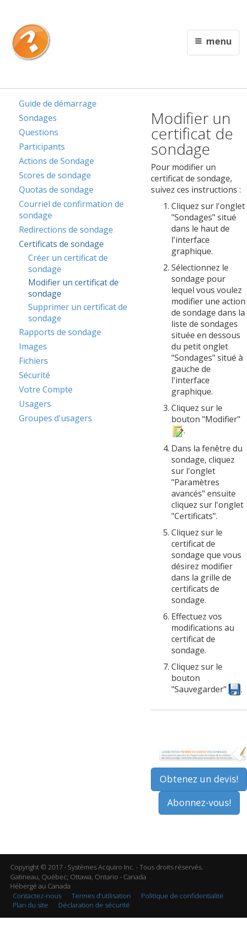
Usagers (35, 403)
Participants (42, 146)
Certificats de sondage (61, 244)
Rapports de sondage (60, 332)
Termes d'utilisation (101, 895)
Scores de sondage (55, 175)
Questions (38, 132)
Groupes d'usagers (55, 418)
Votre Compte (46, 389)
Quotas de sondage (56, 189)
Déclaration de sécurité (94, 905)
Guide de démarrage (58, 103)
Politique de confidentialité (182, 895)
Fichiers (33, 360)
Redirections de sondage (66, 229)
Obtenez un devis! (199, 779)
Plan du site (30, 905)
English (91, 13)
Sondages (38, 117)
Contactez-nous (37, 895)
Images (33, 346)
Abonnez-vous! (199, 802)
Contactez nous (126, 13)
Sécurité (34, 375)
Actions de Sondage (56, 161)
